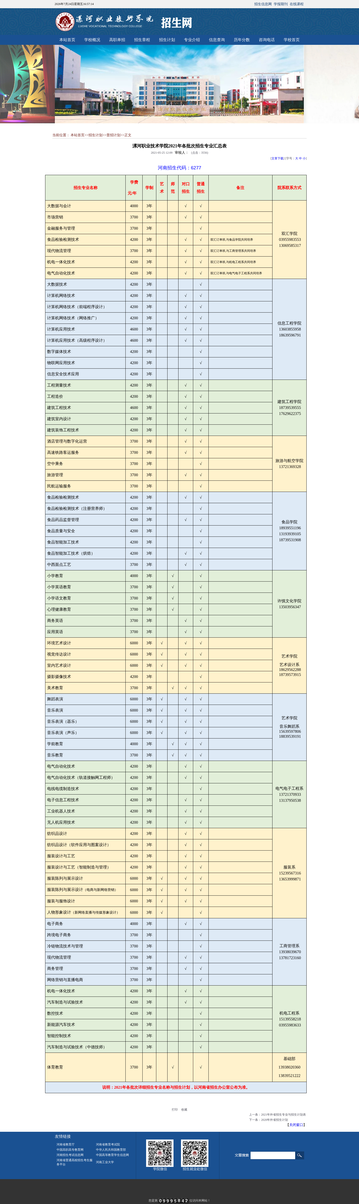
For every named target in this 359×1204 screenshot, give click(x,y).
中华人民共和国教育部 (111, 1149)
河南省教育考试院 (108, 1144)
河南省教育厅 (66, 1144)
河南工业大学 (105, 1162)
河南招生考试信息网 (70, 1155)
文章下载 (277, 158)
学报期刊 (281, 4)
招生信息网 (263, 4)
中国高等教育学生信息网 (112, 1155)
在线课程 (297, 4)
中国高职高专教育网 (70, 1149)
